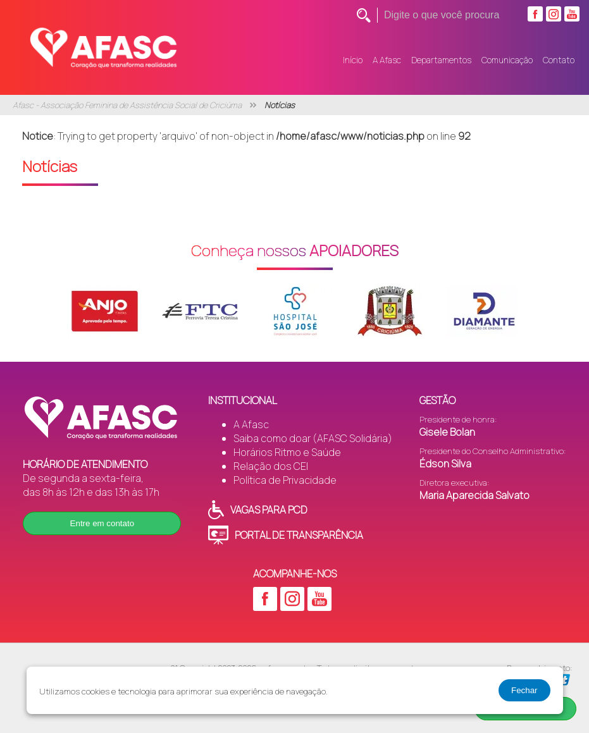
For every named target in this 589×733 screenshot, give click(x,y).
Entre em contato (102, 523)
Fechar (524, 690)
